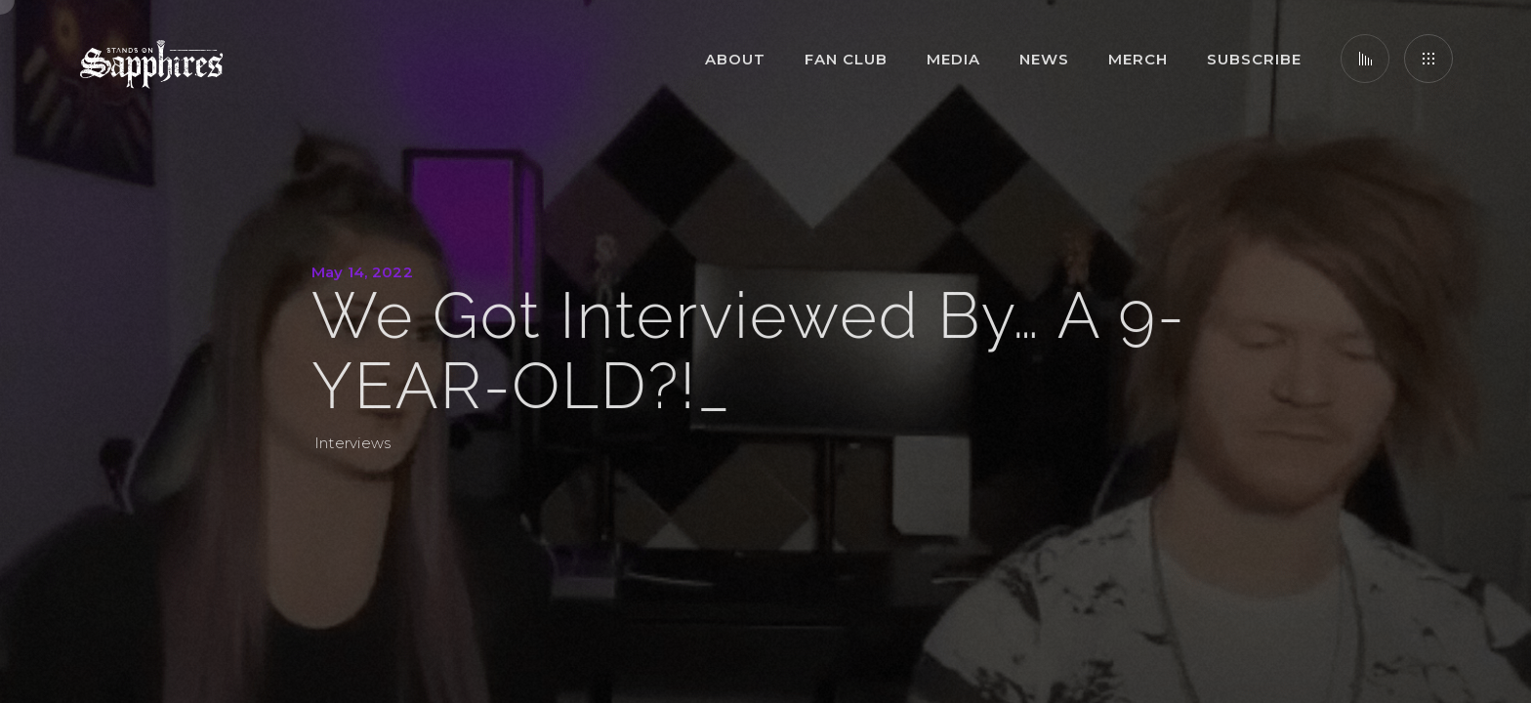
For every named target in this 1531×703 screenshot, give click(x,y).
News (1044, 59)
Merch (1138, 59)
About (735, 59)
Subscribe (1254, 59)
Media (953, 59)
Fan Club (846, 59)
